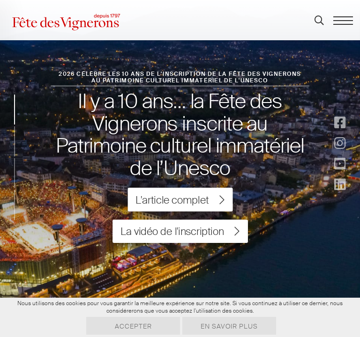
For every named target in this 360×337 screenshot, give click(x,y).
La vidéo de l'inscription (180, 231)
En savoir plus (229, 326)
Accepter (133, 326)
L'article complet (179, 199)
